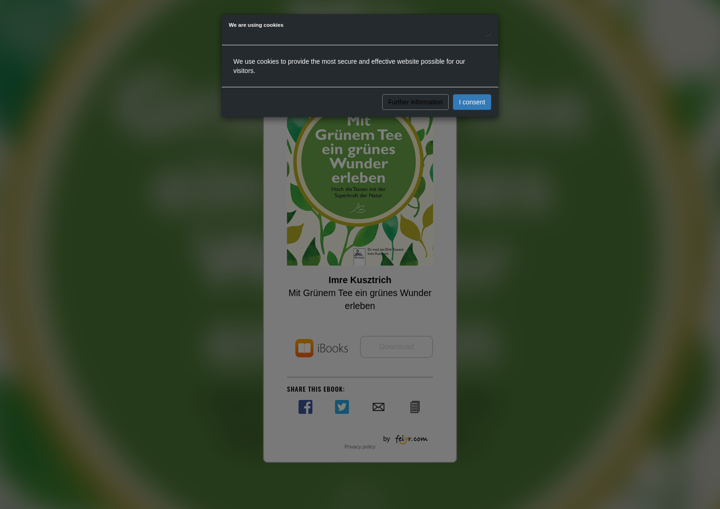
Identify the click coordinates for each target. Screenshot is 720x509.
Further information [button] (415, 102)
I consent (472, 102)
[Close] (488, 33)
